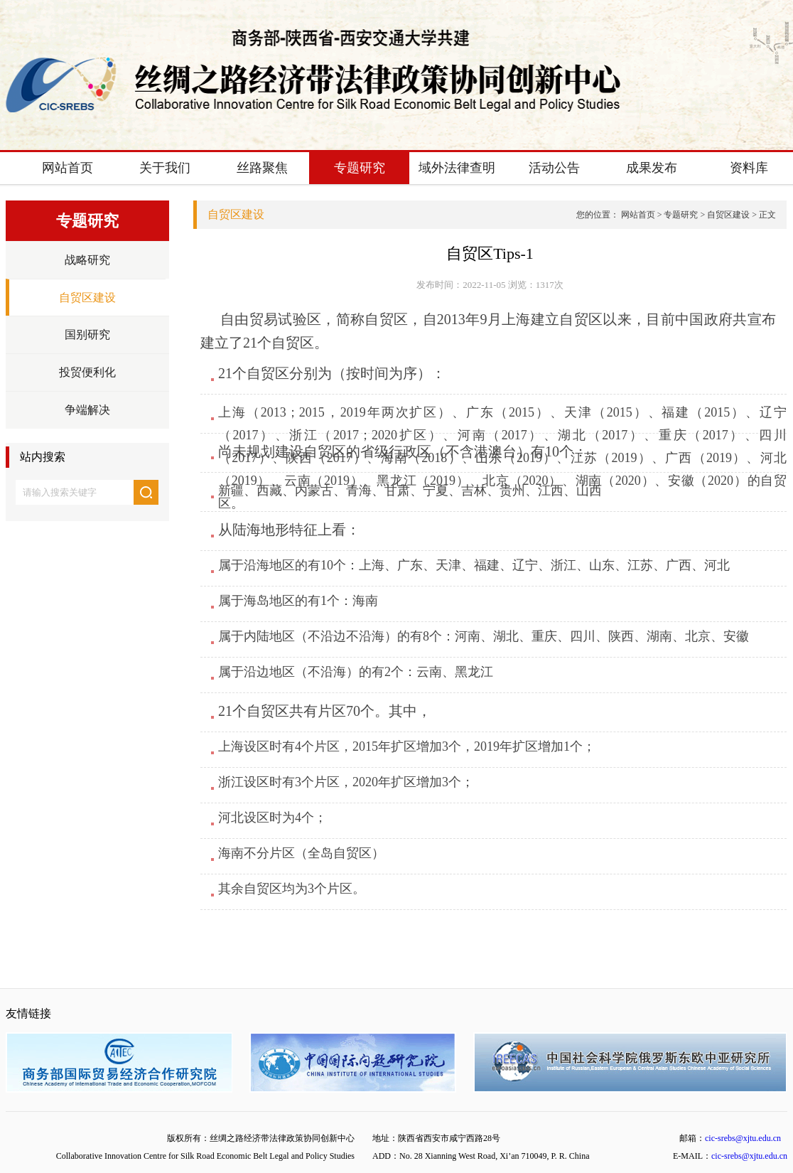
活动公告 (554, 168)
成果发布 (651, 168)
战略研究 (87, 260)
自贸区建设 (87, 297)
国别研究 (87, 334)
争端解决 (87, 410)
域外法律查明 (457, 168)
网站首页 (67, 168)
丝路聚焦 (262, 168)
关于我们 (164, 168)
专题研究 (359, 168)
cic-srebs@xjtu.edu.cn (743, 1138)
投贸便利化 (87, 372)
